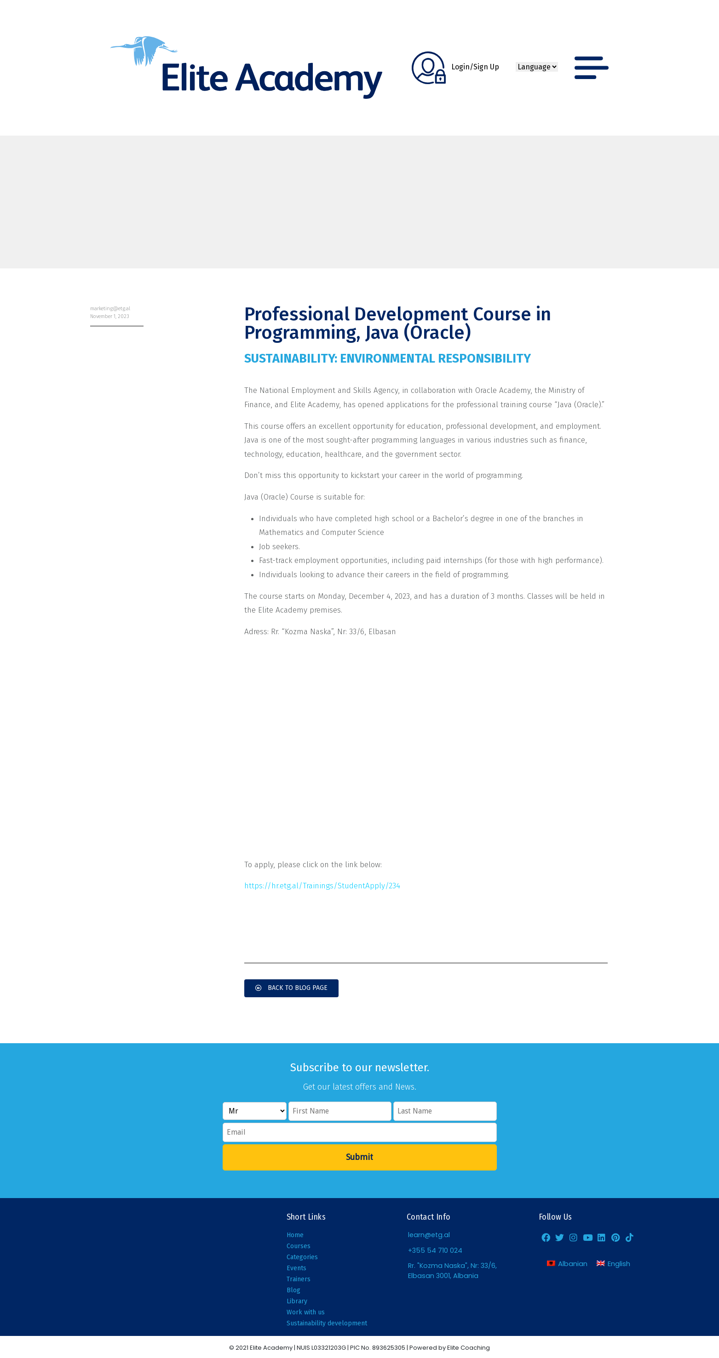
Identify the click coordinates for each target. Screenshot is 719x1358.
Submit (359, 1157)
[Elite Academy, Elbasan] (125, 1267)
